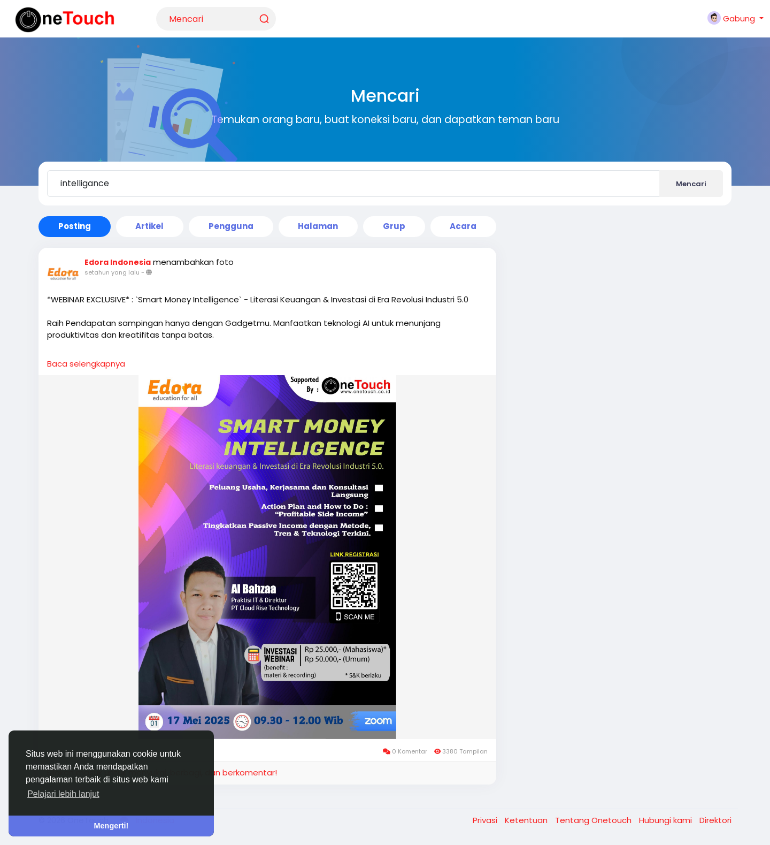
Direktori (715, 820)
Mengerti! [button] (111, 825)
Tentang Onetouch (594, 820)
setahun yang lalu (112, 272)
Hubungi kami (666, 820)
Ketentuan (527, 820)
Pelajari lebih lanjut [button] (63, 793)
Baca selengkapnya (86, 363)
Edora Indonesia (117, 262)
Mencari (691, 184)
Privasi (486, 820)
